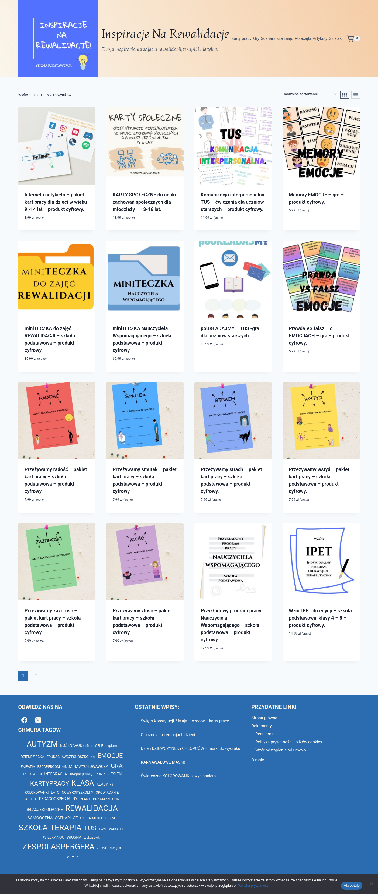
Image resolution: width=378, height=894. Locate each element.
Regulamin (264, 734)
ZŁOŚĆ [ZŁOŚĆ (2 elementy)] (102, 848)
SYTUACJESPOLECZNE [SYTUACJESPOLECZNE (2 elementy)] (98, 818)
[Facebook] (24, 720)
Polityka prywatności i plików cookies (288, 742)
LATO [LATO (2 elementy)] (55, 792)
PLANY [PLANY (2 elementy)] (85, 799)
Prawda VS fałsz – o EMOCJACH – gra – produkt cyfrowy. (319, 336)
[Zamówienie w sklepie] (309, 94)
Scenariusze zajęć (277, 38)
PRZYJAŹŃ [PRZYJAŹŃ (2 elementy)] (101, 799)
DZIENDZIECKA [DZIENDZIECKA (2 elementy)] (32, 757)
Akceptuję (352, 886)
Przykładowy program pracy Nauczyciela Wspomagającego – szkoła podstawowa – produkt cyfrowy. (231, 625)
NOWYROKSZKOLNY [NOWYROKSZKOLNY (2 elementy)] (77, 792)
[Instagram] (38, 720)
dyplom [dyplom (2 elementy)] (111, 746)
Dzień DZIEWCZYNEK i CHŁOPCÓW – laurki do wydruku (190, 748)
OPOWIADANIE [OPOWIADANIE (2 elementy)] (107, 792)
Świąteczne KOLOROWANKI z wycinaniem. (179, 775)
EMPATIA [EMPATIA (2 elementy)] (28, 767)
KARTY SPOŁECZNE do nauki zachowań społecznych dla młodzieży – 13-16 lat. (144, 202)
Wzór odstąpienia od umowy (280, 750)
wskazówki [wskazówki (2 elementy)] (92, 837)
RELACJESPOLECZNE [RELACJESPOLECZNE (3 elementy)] (44, 809)
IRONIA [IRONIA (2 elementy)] (100, 774)
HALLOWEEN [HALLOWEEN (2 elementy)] (32, 774)
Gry (256, 38)
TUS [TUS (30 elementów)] (90, 828)
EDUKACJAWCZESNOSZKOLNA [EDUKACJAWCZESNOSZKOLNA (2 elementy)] (71, 757)
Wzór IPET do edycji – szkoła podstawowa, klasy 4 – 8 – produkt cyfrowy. (320, 618)
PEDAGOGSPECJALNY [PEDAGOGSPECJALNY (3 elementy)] (58, 799)
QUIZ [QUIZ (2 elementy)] (116, 799)
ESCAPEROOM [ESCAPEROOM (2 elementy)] (48, 767)
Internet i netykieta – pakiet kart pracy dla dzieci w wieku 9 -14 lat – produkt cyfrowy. (56, 202)
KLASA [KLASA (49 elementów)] (82, 783)
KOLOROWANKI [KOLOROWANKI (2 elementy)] (37, 792)
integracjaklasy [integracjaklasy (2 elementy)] (80, 774)
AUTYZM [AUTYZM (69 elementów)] (42, 744)
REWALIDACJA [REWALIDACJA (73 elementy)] (91, 808)
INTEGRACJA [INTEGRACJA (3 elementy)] (55, 774)
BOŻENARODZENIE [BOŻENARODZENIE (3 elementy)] (76, 745)
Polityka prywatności (253, 886)
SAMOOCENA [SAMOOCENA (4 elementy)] (40, 817)
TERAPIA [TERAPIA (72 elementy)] (65, 827)
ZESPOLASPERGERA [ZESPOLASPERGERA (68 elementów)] (59, 846)
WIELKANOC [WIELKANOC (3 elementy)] (53, 837)
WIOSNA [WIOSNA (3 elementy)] (74, 837)
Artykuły (320, 38)
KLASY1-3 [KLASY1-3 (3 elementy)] (104, 784)
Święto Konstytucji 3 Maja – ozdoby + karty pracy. (185, 721)
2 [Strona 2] (36, 675)
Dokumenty (261, 725)
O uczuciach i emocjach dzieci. (168, 734)
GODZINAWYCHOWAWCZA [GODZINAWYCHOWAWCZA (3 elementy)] (85, 766)
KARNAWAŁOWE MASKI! (163, 762)
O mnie (257, 760)
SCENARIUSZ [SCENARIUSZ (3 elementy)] (66, 818)
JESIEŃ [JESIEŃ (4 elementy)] (115, 774)
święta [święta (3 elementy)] (115, 848)
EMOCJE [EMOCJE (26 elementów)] (110, 755)
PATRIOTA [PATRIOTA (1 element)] (30, 799)
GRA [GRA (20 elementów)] (117, 765)
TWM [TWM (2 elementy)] (102, 829)
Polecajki (303, 38)
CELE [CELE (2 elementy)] (99, 746)
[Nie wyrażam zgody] (371, 883)
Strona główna (264, 717)
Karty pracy (241, 38)
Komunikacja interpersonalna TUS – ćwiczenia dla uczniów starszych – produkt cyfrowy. (232, 202)
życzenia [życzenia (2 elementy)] (71, 856)
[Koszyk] (353, 38)
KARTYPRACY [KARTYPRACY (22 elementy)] (49, 783)
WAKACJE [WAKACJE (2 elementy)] (117, 829)
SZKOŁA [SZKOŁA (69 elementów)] (33, 827)
